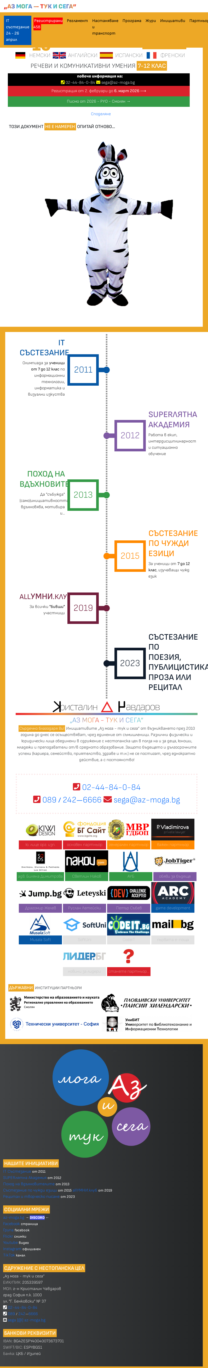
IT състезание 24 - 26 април (17, 30)
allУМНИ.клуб (85, 1190)
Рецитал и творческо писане (31, 1196)
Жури (151, 20)
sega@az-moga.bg (118, 82)
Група (8, 1230)
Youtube (10, 1242)
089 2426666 (67, 800)
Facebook (12, 1223)
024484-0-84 (80, 82)
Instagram (12, 1249)
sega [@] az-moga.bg (26, 1320)
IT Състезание (17, 1171)
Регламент (77, 20)
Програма (132, 20)
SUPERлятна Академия (25, 1177)
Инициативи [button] (172, 20)
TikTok (9, 1255)
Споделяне (101, 114)
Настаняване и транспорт (105, 27)
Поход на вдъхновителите (29, 1184)
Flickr (8, 1236)
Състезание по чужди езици (30, 1190)
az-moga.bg (14, 1217)
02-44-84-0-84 (107, 787)
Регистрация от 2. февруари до (98, 90)
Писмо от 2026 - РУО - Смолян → (99, 101)
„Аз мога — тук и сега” (40, 6)
